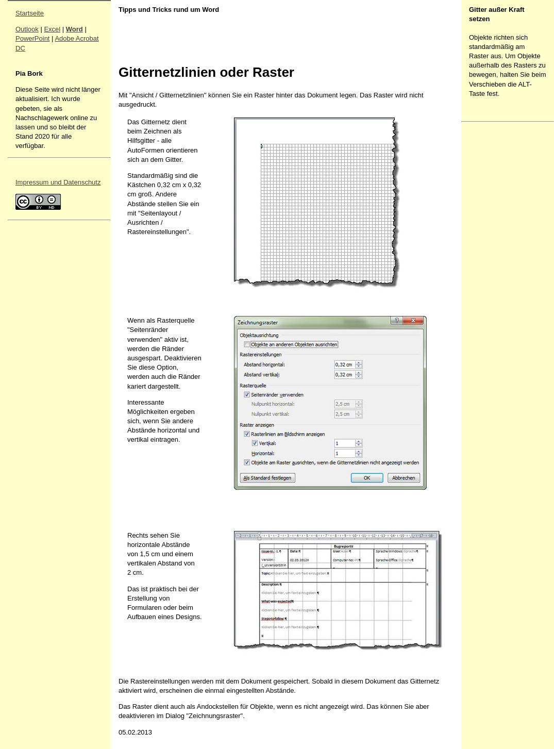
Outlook (27, 29)
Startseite (29, 13)
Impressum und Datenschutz (57, 182)
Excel (52, 29)
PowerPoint (32, 38)
